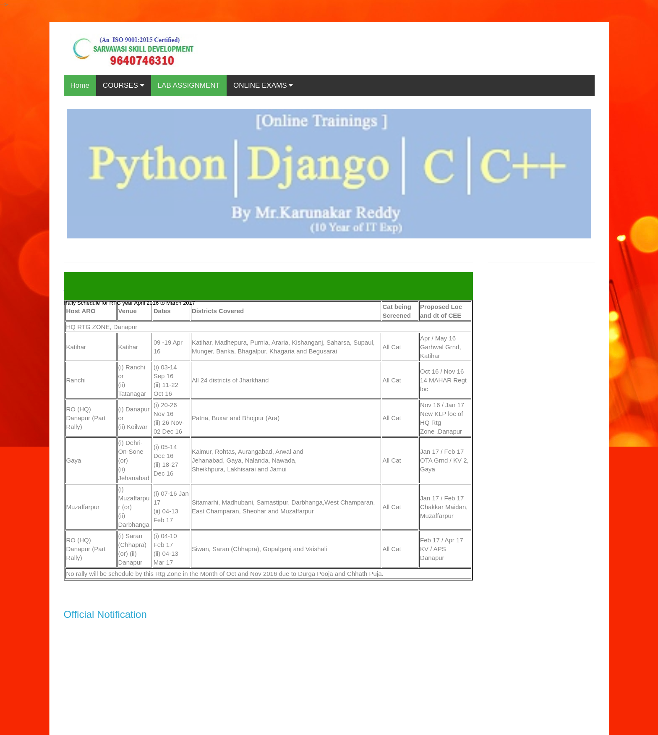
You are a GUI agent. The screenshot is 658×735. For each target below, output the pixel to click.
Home (79, 85)
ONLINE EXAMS (263, 85)
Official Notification (105, 614)
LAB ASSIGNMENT (189, 85)
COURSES (123, 85)
